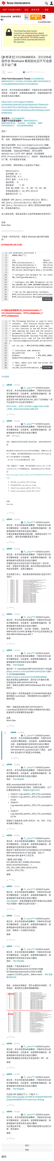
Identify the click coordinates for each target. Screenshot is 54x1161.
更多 (47, 9)
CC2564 (19, 81)
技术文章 (35, 9)
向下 (14, 415)
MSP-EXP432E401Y (42, 81)
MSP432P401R (8, 123)
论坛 (26, 9)
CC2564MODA (37, 79)
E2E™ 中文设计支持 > (12, 9)
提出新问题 (43, 17)
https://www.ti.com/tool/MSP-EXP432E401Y (27, 671)
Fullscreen (47, 299)
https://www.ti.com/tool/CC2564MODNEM (26, 677)
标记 (27, 1145)
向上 (7, 415)
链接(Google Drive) (31, 790)
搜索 (46, 3)
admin (9, 72)
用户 (51, 3)
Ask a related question (30, 35)
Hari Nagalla (15, 436)
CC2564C (28, 81)
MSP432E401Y (8, 81)
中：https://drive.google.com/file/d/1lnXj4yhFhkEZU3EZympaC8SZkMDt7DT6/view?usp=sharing (29, 1097)
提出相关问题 (36, 17)
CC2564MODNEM (9, 84)
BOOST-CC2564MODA (28, 84)
